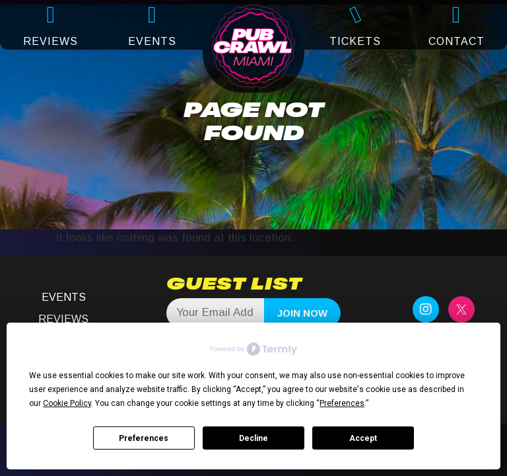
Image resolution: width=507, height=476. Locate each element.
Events (64, 297)
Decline (253, 438)
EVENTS (152, 41)
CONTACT (456, 41)
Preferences (143, 438)
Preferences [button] (342, 403)
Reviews (63, 319)
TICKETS (355, 41)
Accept (363, 438)
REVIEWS (50, 41)
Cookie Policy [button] (67, 403)
